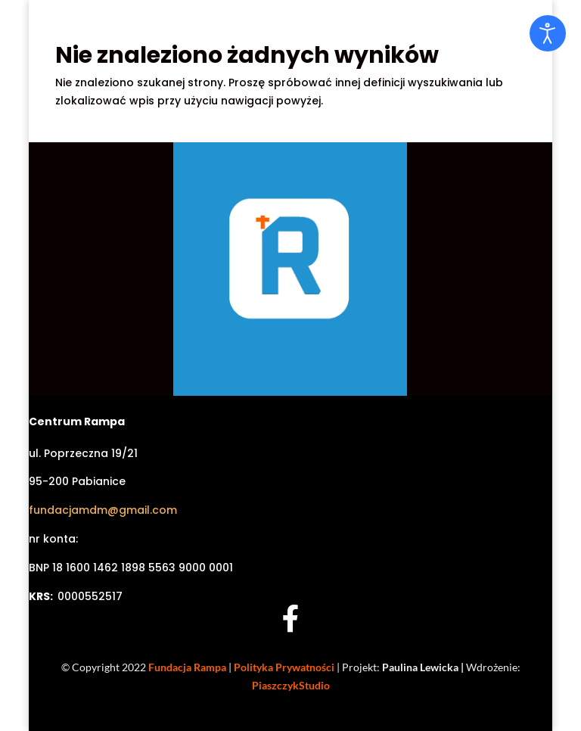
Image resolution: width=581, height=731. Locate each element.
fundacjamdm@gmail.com (103, 510)
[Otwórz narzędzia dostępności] (548, 33)
